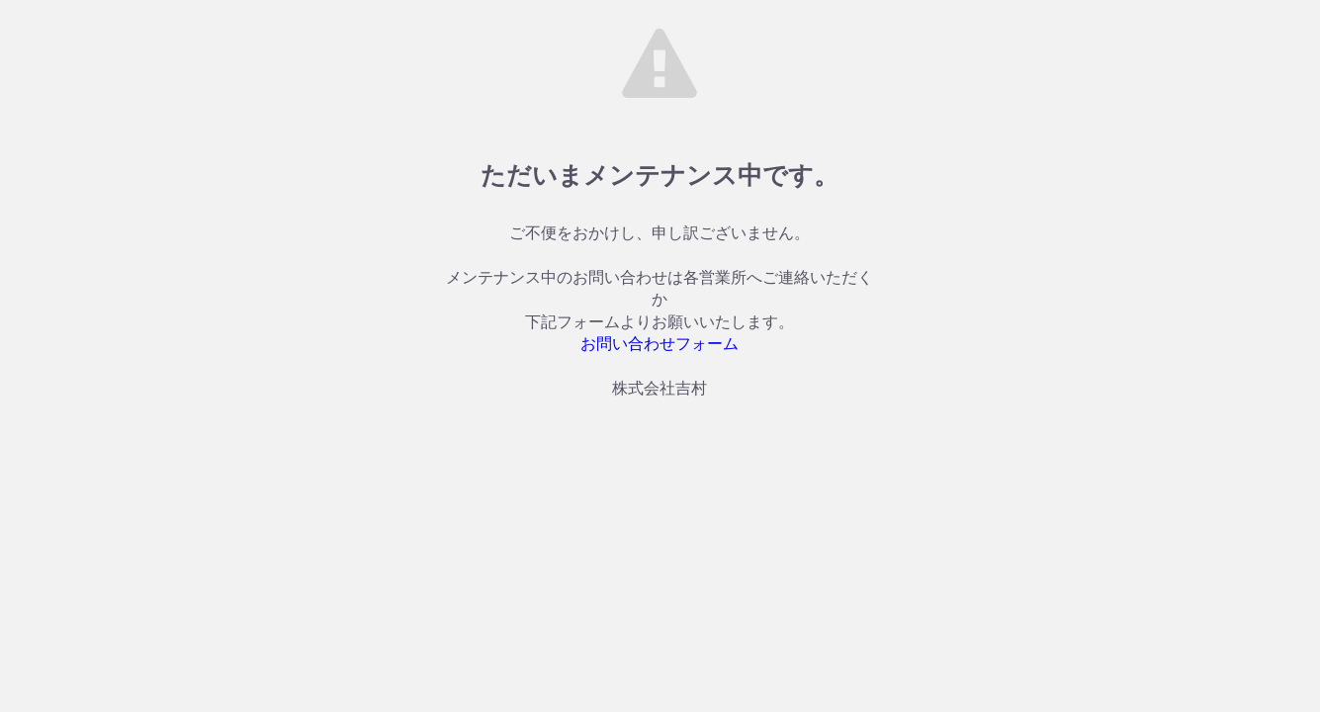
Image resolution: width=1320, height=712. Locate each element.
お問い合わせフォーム (659, 343)
